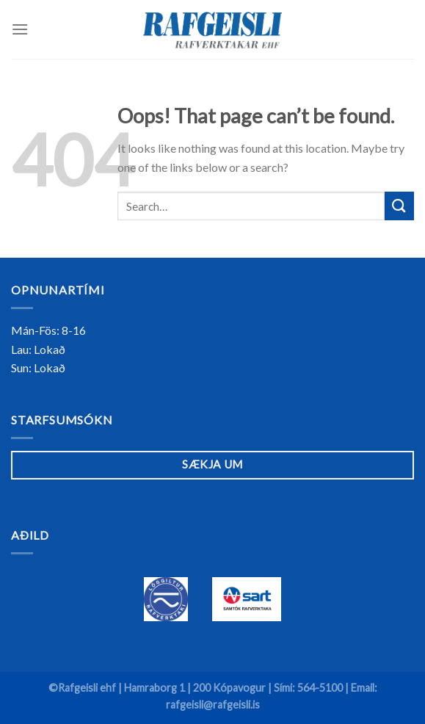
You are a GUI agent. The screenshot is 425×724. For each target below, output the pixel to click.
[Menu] (20, 29)
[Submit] (399, 206)
